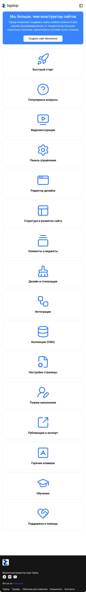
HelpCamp (18, 583)
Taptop (6, 589)
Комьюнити (56, 589)
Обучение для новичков (35, 589)
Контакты (70, 589)
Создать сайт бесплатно (43, 38)
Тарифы (16, 589)
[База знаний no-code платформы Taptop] (10, 6)
